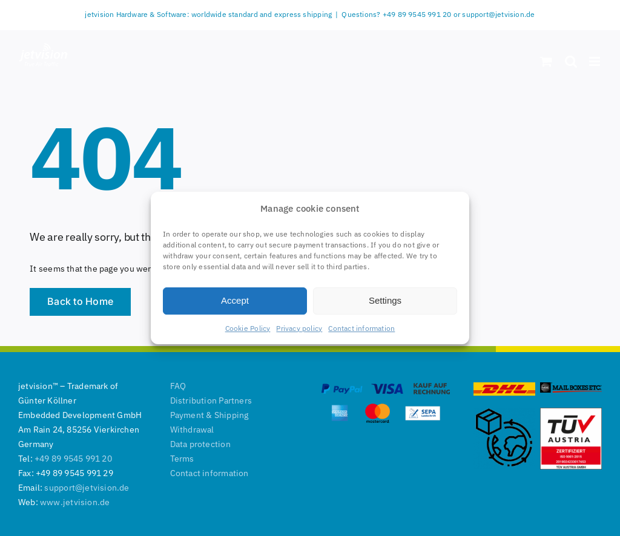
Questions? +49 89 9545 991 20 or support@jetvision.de (438, 14)
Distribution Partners (211, 400)
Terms (182, 458)
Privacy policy (299, 328)
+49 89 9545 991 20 (73, 458)
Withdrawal (192, 429)
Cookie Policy (248, 328)
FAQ (178, 386)
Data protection (200, 444)
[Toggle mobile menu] (595, 61)
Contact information (361, 328)
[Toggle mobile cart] (546, 61)
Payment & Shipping (209, 415)
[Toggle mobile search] (571, 61)
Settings (385, 300)
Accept (235, 300)
